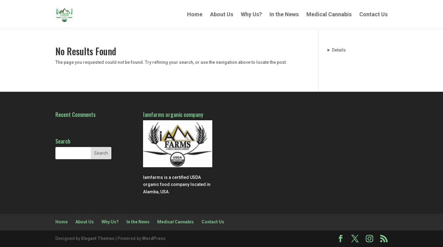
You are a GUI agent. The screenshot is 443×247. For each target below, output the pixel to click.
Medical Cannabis (329, 14)
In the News (284, 14)
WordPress (154, 238)
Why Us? (251, 14)
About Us (221, 14)
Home (194, 14)
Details (339, 50)
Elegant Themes (97, 238)
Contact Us (373, 14)
